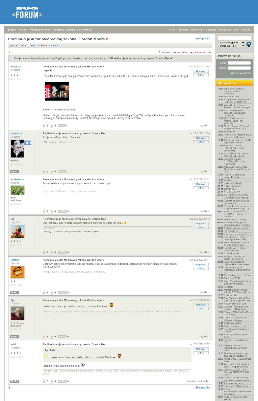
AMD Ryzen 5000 (232, 323)
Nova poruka (203, 38)
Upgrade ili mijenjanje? (235, 234)
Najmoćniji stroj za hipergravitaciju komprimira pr (237, 269)
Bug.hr (12, 29)
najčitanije (211, 29)
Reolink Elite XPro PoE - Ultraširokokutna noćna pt (236, 196)
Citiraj (201, 75)
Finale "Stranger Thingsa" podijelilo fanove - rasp (236, 127)
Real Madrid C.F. (232, 192)
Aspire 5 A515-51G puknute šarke (237, 360)
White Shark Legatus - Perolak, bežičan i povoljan (237, 106)
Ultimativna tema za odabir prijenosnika (237, 201)
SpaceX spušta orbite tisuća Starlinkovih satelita (237, 282)
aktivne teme (197, 29)
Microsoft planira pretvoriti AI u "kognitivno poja (236, 243)
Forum (22, 29)
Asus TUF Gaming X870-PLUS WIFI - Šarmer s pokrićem (236, 214)
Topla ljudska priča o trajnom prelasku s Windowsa (234, 91)
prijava (172, 29)
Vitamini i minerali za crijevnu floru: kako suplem (237, 263)
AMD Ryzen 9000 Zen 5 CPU (236, 335)
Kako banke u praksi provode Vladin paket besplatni (234, 113)
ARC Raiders (230, 189)
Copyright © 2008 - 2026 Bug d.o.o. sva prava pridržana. (129, 400)
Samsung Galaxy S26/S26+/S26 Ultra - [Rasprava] (234, 161)
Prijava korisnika (229, 56)
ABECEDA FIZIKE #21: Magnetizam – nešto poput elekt (237, 169)
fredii (13, 344)
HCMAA (15, 260)
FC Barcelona (230, 231)
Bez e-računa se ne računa (237, 275)
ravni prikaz (182, 52)
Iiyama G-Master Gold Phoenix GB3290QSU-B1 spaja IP (236, 372)
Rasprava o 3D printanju (236, 386)
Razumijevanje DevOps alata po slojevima (235, 318)
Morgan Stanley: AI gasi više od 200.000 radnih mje (237, 291)
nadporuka (203, 381)
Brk (12, 219)
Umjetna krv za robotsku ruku (236, 341)
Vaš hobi (228, 180)
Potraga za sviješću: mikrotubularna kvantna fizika (235, 348)
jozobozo (16, 66)
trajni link (204, 125)
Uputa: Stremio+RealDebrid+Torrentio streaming (238, 391)
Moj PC (14, 172)
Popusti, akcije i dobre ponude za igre (235, 249)
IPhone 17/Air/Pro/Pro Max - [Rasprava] (238, 313)
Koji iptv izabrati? (232, 186)
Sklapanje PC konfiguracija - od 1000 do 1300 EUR (237, 100)
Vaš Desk (228, 287)
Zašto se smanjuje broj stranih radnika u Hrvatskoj (237, 223)
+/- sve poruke (165, 52)
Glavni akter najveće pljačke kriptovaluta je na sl (238, 141)
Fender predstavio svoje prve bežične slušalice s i (236, 354)
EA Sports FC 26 (232, 278)
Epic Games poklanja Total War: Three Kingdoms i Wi (237, 299)
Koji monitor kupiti (232, 183)
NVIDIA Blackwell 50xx (235, 303)
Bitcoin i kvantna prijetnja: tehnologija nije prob (236, 154)
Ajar (13, 300)
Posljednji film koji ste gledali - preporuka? (234, 257)
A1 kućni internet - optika (236, 228)
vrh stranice (247, 395)
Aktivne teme (227, 83)
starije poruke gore (202, 52)
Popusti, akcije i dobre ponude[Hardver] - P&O (235, 238)
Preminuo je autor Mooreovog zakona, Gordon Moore (141, 58)
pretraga (246, 29)
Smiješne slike (231, 295)
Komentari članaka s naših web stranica (76, 29)
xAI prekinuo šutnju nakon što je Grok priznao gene (237, 365)
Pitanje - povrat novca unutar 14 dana (234, 175)
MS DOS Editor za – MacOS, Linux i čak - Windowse (234, 120)
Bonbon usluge (231, 96)
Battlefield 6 (229, 131)
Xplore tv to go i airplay (235, 219)
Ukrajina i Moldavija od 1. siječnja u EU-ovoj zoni (236, 307)
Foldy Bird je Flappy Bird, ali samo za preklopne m (238, 135)
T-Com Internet (231, 253)
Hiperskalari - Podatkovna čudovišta (236, 330)
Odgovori (201, 71)
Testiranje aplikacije (233, 383)
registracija (183, 29)
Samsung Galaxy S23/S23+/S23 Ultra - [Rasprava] (234, 148)
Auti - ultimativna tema (235, 326)
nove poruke (225, 29)
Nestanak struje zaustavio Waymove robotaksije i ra (236, 207)
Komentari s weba (40, 29)
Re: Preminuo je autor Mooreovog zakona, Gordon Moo (74, 133)
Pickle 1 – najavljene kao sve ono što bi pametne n (236, 378)
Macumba (16, 133)
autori (236, 29)
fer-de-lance (17, 179)
